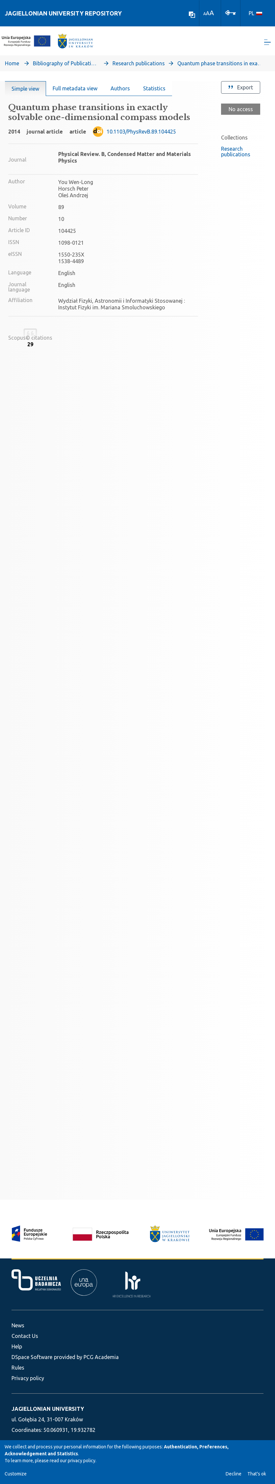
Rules (18, 1368)
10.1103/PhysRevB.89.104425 (141, 133)
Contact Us (25, 1336)
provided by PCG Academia (86, 1357)
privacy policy (81, 1460)
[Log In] (230, 12)
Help (17, 1346)
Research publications (139, 65)
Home (12, 65)
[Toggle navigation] (267, 43)
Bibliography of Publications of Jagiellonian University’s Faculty (66, 65)
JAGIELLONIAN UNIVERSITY (48, 1409)
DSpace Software (32, 1357)
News (18, 1325)
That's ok (256, 1473)
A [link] (204, 14)
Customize (16, 1473)
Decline (233, 1473)
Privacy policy (28, 1378)
